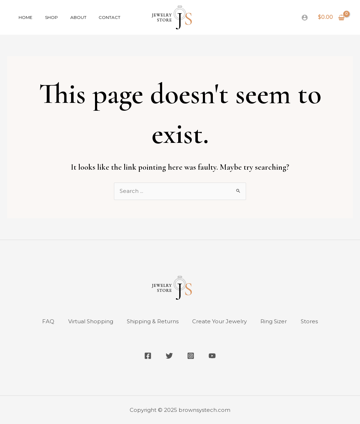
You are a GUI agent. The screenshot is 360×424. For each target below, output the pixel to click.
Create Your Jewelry (219, 321)
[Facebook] (147, 355)
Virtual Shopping (89, 321)
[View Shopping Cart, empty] (331, 17)
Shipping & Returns (152, 321)
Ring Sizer (274, 321)
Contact (96, 17)
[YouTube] (212, 355)
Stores (310, 321)
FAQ (47, 321)
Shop (45, 17)
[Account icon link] (304, 17)
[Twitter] (169, 355)
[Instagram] (190, 355)
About (69, 17)
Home (24, 17)
